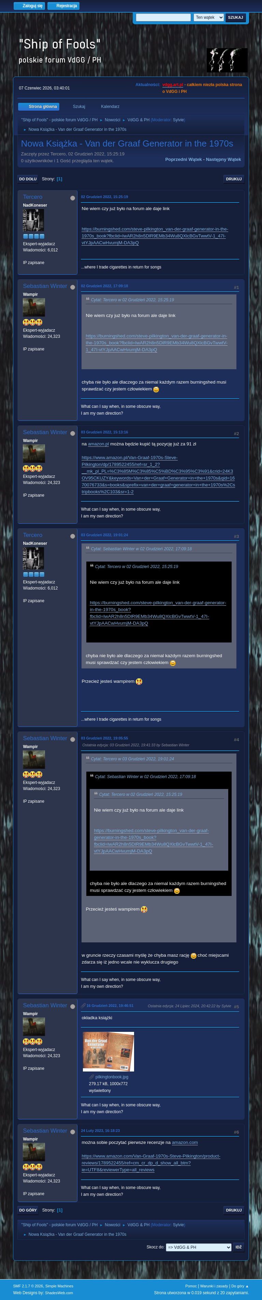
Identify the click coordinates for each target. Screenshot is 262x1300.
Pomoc (191, 1286)
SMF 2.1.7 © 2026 (28, 1286)
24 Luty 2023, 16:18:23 (100, 1131)
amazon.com (185, 1142)
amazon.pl (98, 443)
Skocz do (155, 1247)
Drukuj (234, 179)
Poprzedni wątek (183, 159)
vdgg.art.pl (172, 84)
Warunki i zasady (214, 1286)
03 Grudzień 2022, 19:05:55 (104, 738)
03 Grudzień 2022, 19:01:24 (104, 535)
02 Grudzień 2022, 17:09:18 (104, 286)
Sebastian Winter (45, 286)
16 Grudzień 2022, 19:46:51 (109, 1006)
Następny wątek (223, 159)
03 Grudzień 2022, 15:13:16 (104, 432)
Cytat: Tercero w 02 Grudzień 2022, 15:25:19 (132, 300)
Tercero (32, 197)
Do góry (28, 1210)
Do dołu (28, 179)
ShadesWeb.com (59, 1293)
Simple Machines (59, 1286)
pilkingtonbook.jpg (108, 1077)
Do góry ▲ (240, 1286)
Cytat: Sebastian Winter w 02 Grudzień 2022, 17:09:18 (141, 549)
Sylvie (178, 119)
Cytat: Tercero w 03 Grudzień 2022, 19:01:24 (132, 759)
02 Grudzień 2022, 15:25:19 (104, 197)
